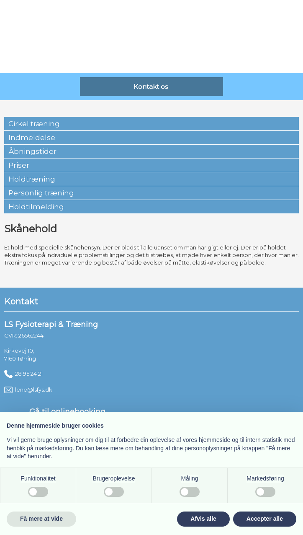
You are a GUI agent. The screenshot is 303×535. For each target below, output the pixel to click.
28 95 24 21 (23, 373)
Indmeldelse (31, 137)
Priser (18, 165)
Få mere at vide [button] (41, 518)
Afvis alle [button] (203, 518)
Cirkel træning (34, 123)
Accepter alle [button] (265, 518)
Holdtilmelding (36, 207)
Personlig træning (41, 193)
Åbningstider (32, 151)
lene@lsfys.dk (28, 389)
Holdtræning (31, 179)
